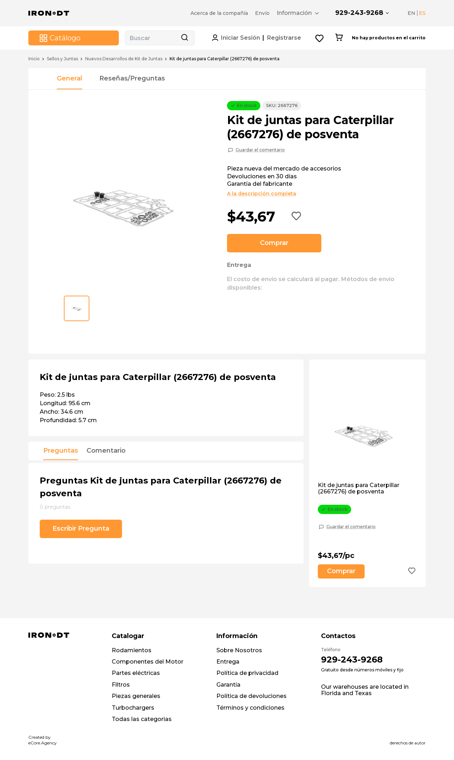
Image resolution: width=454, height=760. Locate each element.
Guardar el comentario (260, 149)
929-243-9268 (359, 13)
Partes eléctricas (136, 673)
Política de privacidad (247, 673)
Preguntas (60, 450)
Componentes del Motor (147, 661)
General (69, 78)
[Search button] (184, 38)
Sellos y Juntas (62, 58)
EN (411, 13)
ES (422, 13)
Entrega (227, 661)
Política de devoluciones (251, 696)
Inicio (34, 58)
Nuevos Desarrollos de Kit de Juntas (123, 58)
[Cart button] (339, 38)
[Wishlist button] (320, 38)
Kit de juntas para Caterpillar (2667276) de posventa (358, 488)
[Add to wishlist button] (296, 216)
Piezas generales (136, 696)
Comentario (106, 450)
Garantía (228, 684)
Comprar (274, 243)
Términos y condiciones (250, 707)
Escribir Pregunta (80, 528)
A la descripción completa (261, 193)
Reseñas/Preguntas (132, 78)
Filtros (121, 684)
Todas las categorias (142, 719)
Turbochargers (133, 707)
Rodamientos (131, 650)
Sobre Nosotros (239, 650)
